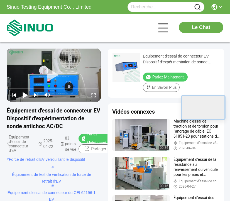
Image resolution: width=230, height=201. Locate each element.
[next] (36, 95)
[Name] (197, 7)
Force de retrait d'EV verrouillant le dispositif (47, 159)
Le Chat (201, 27)
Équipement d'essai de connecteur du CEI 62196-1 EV (52, 193)
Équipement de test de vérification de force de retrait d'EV (51, 175)
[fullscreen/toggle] (93, 95)
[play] (54, 75)
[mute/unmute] (47, 95)
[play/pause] (25, 95)
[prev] (13, 95)
